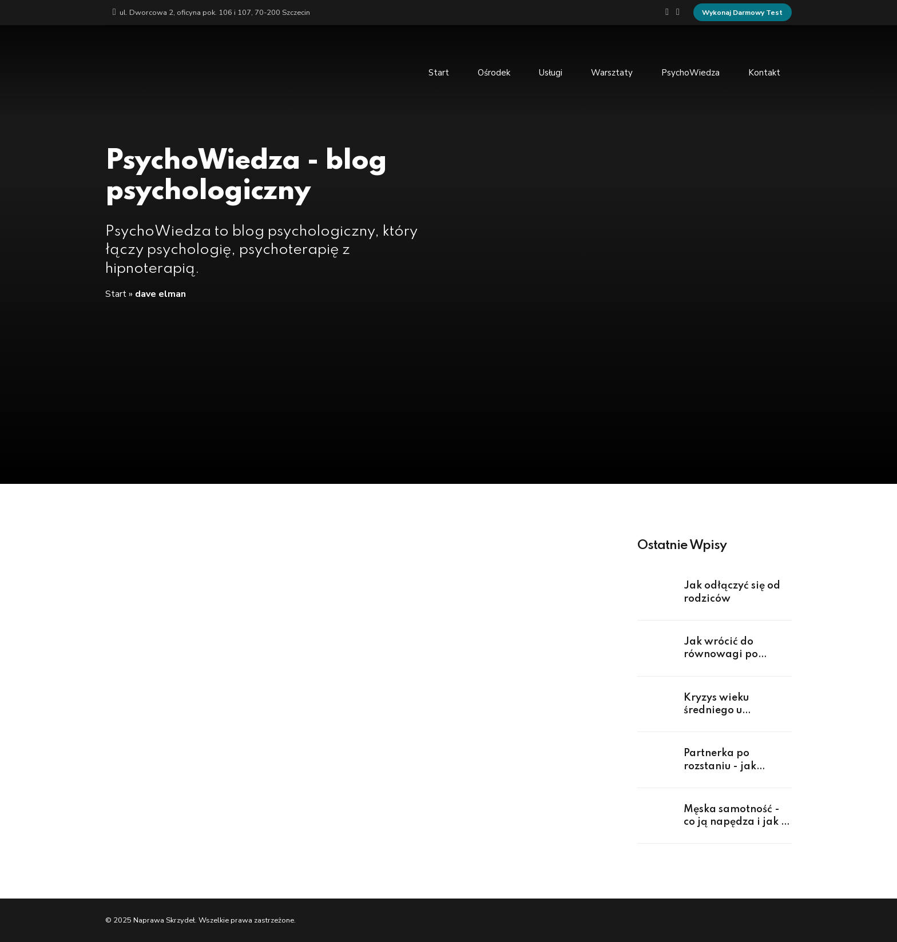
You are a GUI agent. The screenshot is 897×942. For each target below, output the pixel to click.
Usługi (550, 72)
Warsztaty (612, 72)
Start (438, 72)
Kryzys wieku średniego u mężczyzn (716, 711)
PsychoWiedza (690, 72)
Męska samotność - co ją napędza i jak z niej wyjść (735, 822)
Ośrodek (494, 72)
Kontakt (764, 72)
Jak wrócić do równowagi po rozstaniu (721, 655)
